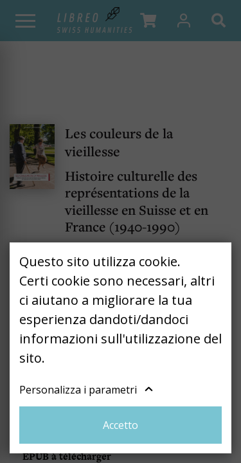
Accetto (120, 425)
